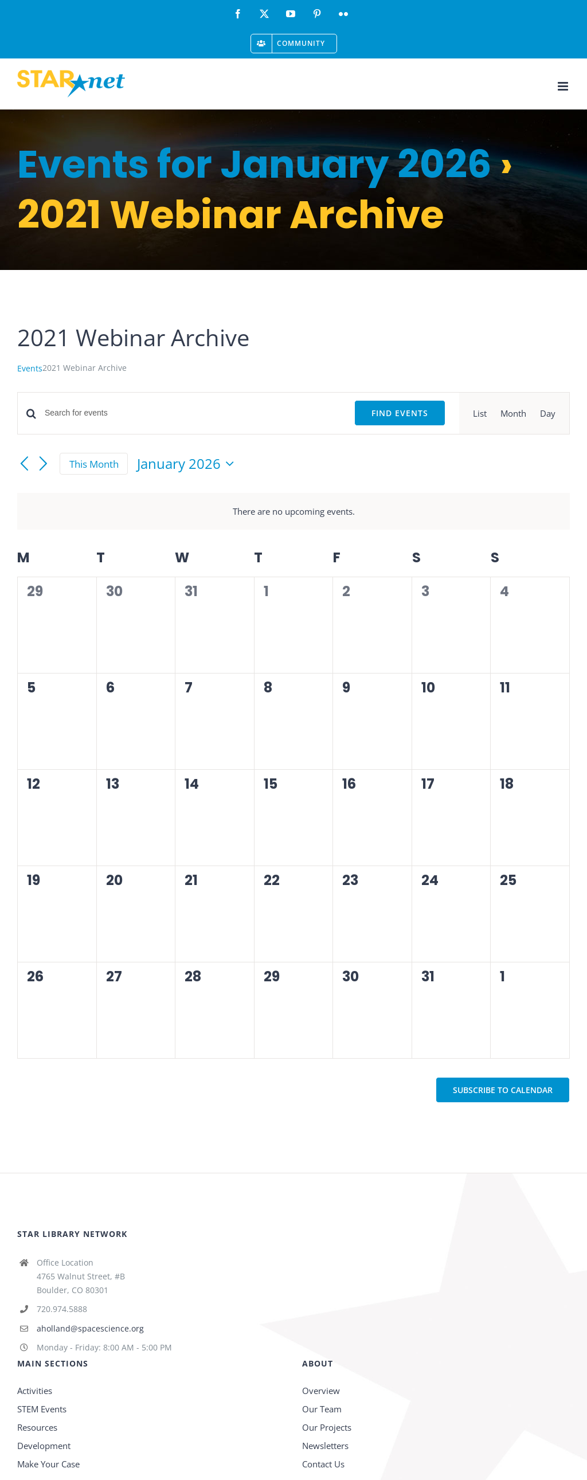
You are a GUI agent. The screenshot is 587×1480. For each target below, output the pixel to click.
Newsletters (325, 1445)
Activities (34, 1390)
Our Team (322, 1409)
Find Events (399, 413)
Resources (37, 1427)
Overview (321, 1390)
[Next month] (43, 464)
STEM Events (41, 1409)
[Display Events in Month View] (513, 413)
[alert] (293, 511)
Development (44, 1445)
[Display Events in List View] (480, 413)
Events (29, 368)
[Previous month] (24, 464)
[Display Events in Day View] (547, 413)
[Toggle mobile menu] (564, 86)
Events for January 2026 (254, 164)
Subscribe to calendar (503, 1090)
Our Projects (326, 1427)
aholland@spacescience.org (90, 1328)
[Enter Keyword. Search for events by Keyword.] (193, 413)
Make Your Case (48, 1464)
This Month (94, 464)
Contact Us (323, 1464)
